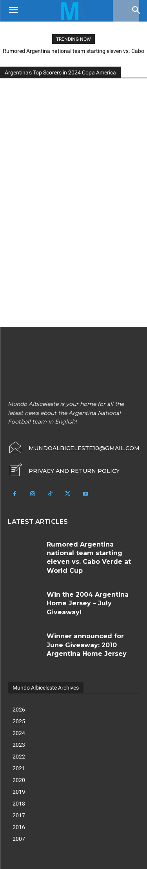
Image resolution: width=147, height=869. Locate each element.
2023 (19, 745)
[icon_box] (64, 471)
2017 (19, 815)
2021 (19, 768)
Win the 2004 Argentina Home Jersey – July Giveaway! (88, 603)
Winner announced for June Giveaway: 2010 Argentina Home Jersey (87, 644)
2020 (19, 780)
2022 (19, 756)
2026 (19, 709)
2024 (19, 733)
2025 (19, 721)
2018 (19, 803)
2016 (19, 827)
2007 (19, 839)
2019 (19, 792)
